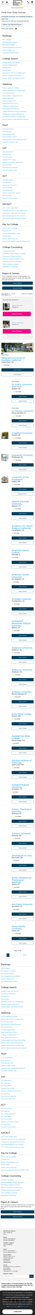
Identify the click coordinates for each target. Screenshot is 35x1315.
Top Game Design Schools (10, 52)
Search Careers (17, 288)
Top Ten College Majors (9, 65)
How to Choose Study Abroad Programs (15, 119)
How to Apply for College (10, 88)
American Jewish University (20, 575)
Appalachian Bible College (21, 737)
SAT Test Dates (7, 157)
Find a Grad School (17, 7)
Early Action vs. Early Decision (12, 96)
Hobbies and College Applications (13, 114)
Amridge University (21, 599)
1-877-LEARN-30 (7, 1232)
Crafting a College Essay (10, 106)
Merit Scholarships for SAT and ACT (13, 216)
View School (17, 314)
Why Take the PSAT (8, 134)
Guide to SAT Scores (9, 159)
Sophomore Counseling (9, 266)
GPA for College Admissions (11, 75)
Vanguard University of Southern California (13, 359)
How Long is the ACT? (9, 185)
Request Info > (22, 494)
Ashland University (21, 833)
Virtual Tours (6, 70)
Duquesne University (22, 455)
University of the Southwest (20, 478)
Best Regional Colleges (9, 42)
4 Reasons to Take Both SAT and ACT (14, 213)
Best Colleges (6, 39)
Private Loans (6, 236)
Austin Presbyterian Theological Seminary (22, 879)
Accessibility (6, 1268)
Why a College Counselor (10, 264)
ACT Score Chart (7, 190)
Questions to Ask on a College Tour (13, 73)
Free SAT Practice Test (9, 170)
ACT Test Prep (6, 195)
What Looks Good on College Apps (13, 90)
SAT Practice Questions (10, 167)
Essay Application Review (10, 109)
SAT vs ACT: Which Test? (10, 208)
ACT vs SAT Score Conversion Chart (13, 218)
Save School (17, 370)
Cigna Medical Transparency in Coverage (10, 1270)
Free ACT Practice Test (9, 198)
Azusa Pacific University (18, 927)
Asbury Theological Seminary (21, 810)
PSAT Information (8, 129)
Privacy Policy (13, 1306)
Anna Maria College (21, 714)
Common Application (9, 101)
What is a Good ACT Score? (11, 193)
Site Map (19, 1287)
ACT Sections (6, 182)
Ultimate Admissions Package (11, 261)
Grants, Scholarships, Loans (11, 233)
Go (31, 1276)
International (6, 1259)
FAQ (4, 1234)
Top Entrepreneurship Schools (12, 47)
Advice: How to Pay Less (10, 238)
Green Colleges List (8, 50)
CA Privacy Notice (17, 1283)
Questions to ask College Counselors (14, 253)
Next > (25, 955)
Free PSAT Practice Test (10, 142)
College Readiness (8, 1258)
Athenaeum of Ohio (22, 855)
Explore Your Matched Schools (12, 24)
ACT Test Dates (7, 187)
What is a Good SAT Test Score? (12, 162)
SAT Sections (6, 154)
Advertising (6, 1261)
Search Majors (17, 283)
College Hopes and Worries (11, 62)
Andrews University (22, 692)
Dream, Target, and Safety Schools (13, 78)
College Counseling (8, 251)
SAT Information (7, 152)
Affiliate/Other (7, 1262)
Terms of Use (24, 1306)
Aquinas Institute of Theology (22, 761)
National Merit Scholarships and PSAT (14, 139)
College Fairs (6, 67)
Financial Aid (6, 231)
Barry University (17, 305)
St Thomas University (23, 411)
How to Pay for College (9, 228)
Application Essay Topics (10, 103)
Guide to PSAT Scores (9, 137)
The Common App (8, 93)
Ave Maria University (22, 904)
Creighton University (22, 433)
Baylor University (17, 323)
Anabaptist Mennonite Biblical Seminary (21, 623)
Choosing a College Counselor (12, 256)
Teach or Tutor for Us (9, 1256)
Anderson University (22, 648)
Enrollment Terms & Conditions (11, 1266)
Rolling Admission (8, 98)
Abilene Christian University (20, 502)
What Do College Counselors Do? (13, 259)
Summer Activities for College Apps (13, 116)
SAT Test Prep (6, 165)
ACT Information (7, 180)
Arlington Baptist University (20, 786)
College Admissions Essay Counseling (14, 111)
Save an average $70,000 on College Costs (16, 241)
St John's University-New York (22, 385)
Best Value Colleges (8, 45)
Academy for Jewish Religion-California (22, 527)
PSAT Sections (7, 131)
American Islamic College (20, 551)
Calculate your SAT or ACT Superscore (14, 210)
